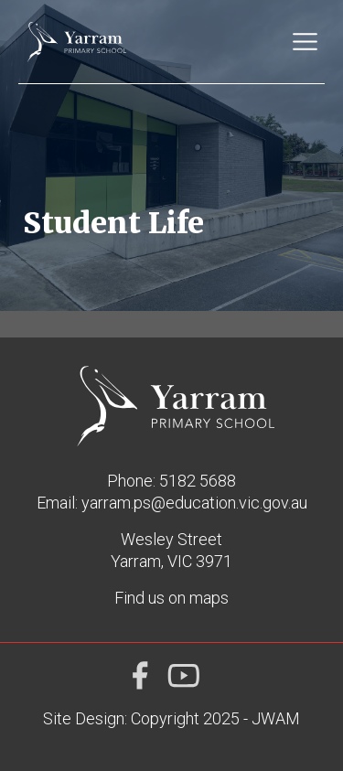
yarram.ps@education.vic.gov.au (194, 502)
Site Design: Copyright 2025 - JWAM (171, 718)
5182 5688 (197, 480)
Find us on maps (171, 597)
